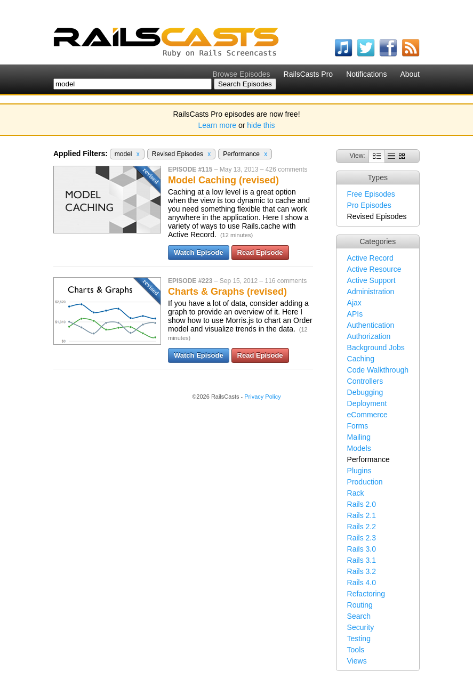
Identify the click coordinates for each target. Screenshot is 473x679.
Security (360, 627)
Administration (371, 291)
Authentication (371, 325)
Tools (356, 649)
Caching (360, 358)
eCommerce (367, 414)
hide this (261, 125)
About (410, 74)
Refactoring (366, 593)
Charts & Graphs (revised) (227, 291)
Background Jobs (376, 347)
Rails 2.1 (361, 515)
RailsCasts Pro (308, 74)
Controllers (365, 381)
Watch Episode (198, 252)
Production (365, 482)
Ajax (354, 302)
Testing (359, 638)
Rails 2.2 (361, 526)
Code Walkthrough (377, 370)
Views (357, 661)
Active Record (370, 258)
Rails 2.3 (361, 538)
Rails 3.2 (361, 571)
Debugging (365, 392)
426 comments (287, 169)
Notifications (366, 74)
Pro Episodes (369, 205)
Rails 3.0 (361, 549)
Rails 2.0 (361, 504)
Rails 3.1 (361, 560)
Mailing (359, 437)
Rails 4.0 (361, 582)
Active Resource (374, 269)
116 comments (285, 281)
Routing (360, 605)
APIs (355, 314)
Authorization (369, 336)
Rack (355, 493)
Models (359, 448)
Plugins (359, 470)
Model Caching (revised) (223, 180)
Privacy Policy (262, 396)
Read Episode (260, 252)
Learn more (217, 125)
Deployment (367, 403)
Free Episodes (371, 194)
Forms (357, 426)
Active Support (371, 280)
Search (359, 616)
